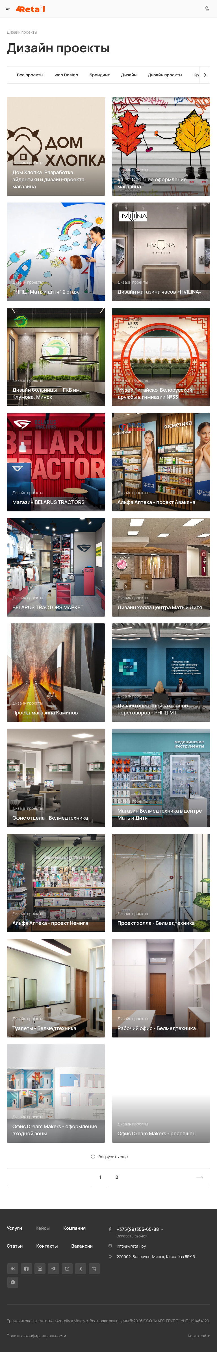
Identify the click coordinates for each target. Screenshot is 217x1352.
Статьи (15, 1246)
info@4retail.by (131, 1246)
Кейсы (43, 1228)
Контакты (47, 1246)
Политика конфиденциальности (36, 1335)
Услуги (14, 1228)
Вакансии (82, 1246)
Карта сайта (199, 1335)
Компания (74, 1228)
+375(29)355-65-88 (138, 1229)
